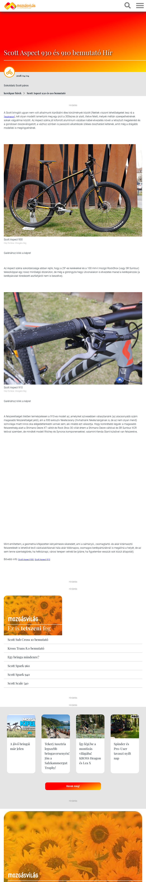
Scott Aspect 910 (42, 559)
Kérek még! (73, 786)
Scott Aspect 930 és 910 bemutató (46, 93)
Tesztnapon (9, 116)
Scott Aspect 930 (26, 559)
